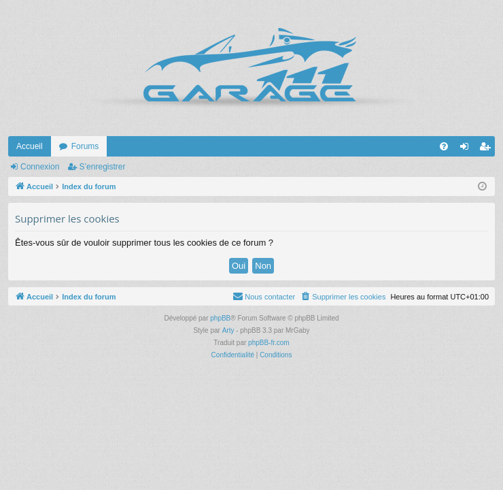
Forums (85, 146)
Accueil (29, 146)
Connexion (39, 167)
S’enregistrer (102, 167)
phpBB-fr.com (269, 342)
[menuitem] (444, 146)
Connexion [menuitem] (467, 149)
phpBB (220, 318)
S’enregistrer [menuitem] (488, 149)
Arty (228, 330)
